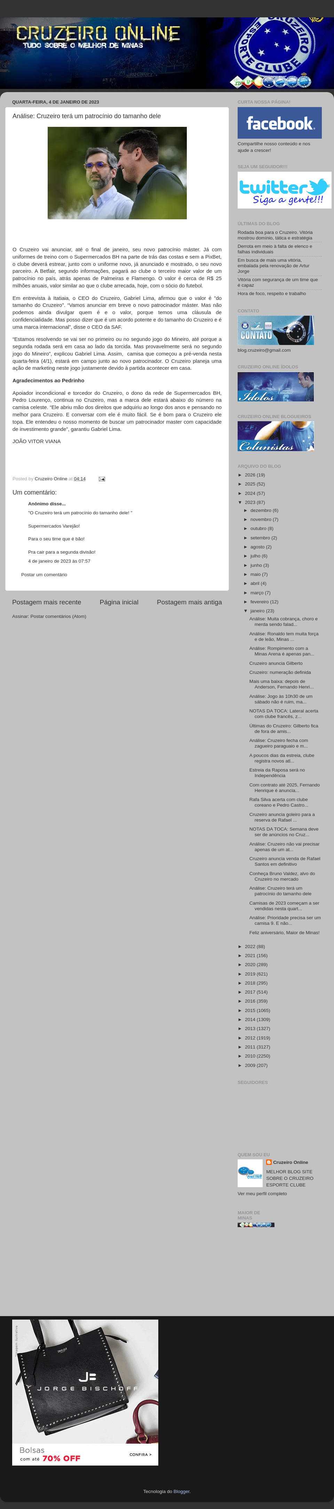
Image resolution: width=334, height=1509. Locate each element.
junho (256, 565)
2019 (251, 974)
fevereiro (260, 601)
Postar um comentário (44, 574)
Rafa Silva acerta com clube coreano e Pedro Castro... (279, 802)
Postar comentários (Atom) (59, 616)
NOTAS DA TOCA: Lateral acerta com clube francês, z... (283, 713)
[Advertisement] (280, 1274)
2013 (251, 1028)
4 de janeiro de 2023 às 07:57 (59, 561)
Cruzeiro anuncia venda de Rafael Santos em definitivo (284, 861)
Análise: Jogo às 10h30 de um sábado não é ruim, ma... (281, 699)
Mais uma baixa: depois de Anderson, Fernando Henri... (281, 684)
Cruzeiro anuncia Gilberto (276, 663)
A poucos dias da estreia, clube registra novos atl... (282, 758)
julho (256, 555)
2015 (251, 1010)
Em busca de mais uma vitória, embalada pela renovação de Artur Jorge (273, 266)
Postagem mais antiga (189, 602)
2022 (251, 946)
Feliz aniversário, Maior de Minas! (284, 932)
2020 (251, 964)
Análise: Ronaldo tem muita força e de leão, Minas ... (284, 636)
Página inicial (119, 602)
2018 (251, 983)
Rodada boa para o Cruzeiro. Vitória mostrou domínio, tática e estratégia (275, 235)
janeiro (258, 610)
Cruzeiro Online (290, 1162)
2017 (251, 992)
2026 (251, 475)
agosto (258, 546)
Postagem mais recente (46, 602)
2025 (251, 484)
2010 (251, 1056)
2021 (251, 955)
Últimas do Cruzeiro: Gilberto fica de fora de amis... (283, 728)
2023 (251, 502)
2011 (251, 1047)
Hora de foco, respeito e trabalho (272, 293)
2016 (251, 1001)
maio (256, 574)
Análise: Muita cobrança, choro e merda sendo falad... (283, 621)
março (257, 592)
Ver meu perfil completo (262, 1193)
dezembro (261, 510)
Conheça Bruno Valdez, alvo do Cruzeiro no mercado (282, 876)
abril (255, 583)
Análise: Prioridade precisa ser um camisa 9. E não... (285, 920)
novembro (261, 519)
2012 (251, 1038)
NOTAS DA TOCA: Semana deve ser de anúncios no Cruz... (284, 831)
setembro (260, 537)
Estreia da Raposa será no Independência (277, 772)
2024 (251, 493)
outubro (259, 528)
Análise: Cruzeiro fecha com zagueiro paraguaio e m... (278, 743)
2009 (251, 1065)
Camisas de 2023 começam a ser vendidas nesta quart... (284, 905)
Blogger (182, 1491)
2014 (251, 1019)
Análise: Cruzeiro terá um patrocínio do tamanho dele (280, 891)
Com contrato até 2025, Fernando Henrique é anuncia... (284, 787)
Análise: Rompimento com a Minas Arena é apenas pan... (282, 651)
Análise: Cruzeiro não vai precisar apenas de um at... (284, 846)
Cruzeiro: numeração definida (280, 672)
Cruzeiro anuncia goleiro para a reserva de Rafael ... (282, 817)
